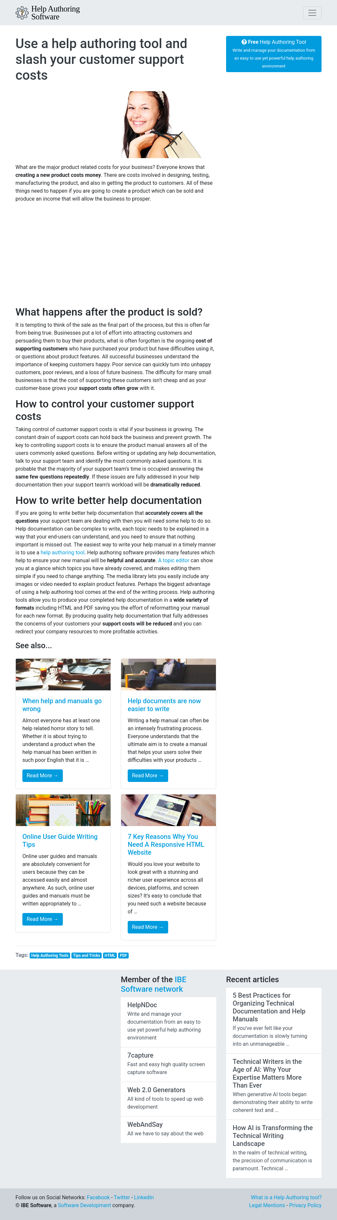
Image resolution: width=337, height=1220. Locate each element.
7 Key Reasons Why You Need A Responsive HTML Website (166, 844)
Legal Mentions (267, 1205)
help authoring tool (63, 552)
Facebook (98, 1197)
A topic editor (173, 560)
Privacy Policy (305, 1205)
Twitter (122, 1197)
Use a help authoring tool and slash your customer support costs (101, 59)
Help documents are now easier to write (164, 705)
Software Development (84, 1205)
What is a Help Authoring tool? (286, 1197)
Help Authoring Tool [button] (274, 54)
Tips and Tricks (86, 955)
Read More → (43, 775)
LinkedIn (144, 1197)
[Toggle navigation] (312, 12)
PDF (123, 955)
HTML (110, 955)
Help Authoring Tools (49, 955)
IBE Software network (153, 984)
